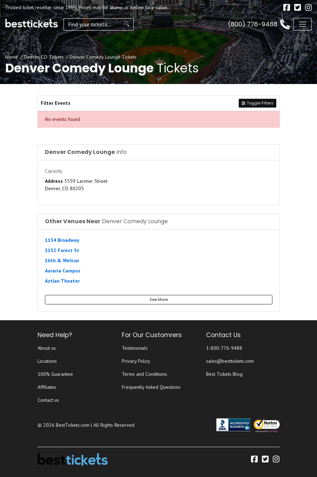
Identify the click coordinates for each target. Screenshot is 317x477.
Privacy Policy (136, 361)
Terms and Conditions (144, 374)
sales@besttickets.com (230, 361)
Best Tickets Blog (224, 374)
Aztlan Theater (62, 281)
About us (47, 348)
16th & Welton (62, 260)
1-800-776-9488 (224, 348)
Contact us (48, 400)
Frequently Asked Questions (151, 387)
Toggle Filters (257, 103)
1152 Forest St (62, 250)
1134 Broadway (62, 240)
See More (159, 299)
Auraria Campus (62, 270)
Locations (47, 361)
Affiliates (47, 387)
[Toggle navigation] (302, 24)
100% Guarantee (55, 374)
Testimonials (135, 348)
